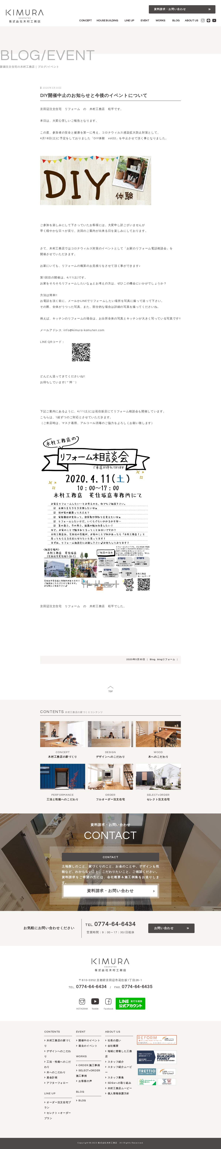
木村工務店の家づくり (62, 757)
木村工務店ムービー (118, 1088)
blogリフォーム (166, 659)
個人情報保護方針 (117, 1093)
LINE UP (129, 20)
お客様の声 (84, 1081)
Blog (152, 659)
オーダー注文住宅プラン (57, 1105)
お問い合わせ (164, 928)
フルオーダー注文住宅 (110, 799)
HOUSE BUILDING (107, 20)
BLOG (176, 20)
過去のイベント (87, 1046)
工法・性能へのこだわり (57, 1065)
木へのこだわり (158, 757)
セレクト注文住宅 (158, 799)
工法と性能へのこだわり (62, 799)
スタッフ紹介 (114, 1062)
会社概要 (111, 1046)
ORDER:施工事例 (88, 1065)
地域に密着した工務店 (118, 1054)
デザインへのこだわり (110, 757)
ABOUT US (191, 20)
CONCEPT (85, 20)
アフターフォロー (56, 1083)
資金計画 (51, 1077)
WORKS (160, 20)
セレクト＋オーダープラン (57, 1116)
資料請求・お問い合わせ (170, 9)
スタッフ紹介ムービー (118, 1070)
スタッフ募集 (114, 1077)
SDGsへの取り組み (118, 1083)
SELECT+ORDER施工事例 (88, 1073)
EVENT (145, 20)
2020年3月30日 (135, 659)
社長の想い (113, 1040)
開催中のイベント (88, 1040)
